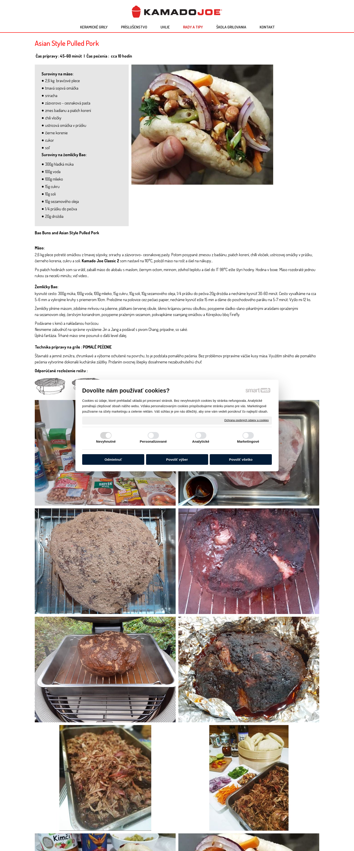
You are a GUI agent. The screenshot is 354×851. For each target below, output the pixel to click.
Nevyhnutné (106, 441)
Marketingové (248, 441)
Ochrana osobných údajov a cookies (246, 420)
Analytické (200, 441)
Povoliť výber (177, 459)
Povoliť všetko (241, 459)
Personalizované (153, 441)
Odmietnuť (113, 459)
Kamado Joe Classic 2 (100, 260)
